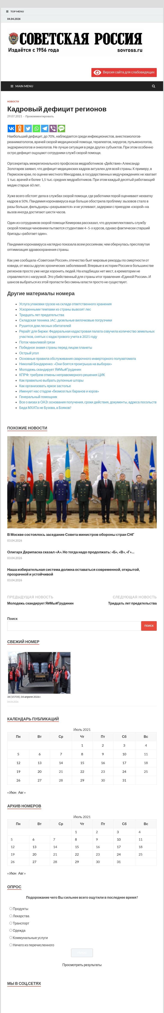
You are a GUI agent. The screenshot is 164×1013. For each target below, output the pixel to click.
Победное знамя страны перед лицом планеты (55, 347)
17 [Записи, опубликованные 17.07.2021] (124, 763)
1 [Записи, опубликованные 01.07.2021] (82, 745)
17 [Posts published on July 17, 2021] (119, 847)
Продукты (20, 909)
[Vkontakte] (11, 128)
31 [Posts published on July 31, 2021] (119, 862)
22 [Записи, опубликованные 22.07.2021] (82, 771)
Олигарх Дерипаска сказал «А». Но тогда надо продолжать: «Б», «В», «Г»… (70, 552)
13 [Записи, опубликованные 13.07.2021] (39, 763)
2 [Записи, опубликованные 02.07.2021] (103, 745)
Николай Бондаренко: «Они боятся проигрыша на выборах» (65, 364)
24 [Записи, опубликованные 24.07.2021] (124, 771)
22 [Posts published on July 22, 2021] (77, 854)
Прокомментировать (39, 116)
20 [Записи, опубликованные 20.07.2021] (39, 771)
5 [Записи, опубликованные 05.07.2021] (18, 754)
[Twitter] (28, 128)
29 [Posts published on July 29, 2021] (77, 862)
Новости (13, 101)
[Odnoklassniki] (19, 128)
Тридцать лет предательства (41, 315)
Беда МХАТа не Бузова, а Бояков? (45, 407)
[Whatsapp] (36, 128)
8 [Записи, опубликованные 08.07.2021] (82, 754)
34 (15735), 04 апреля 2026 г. (24, 696)
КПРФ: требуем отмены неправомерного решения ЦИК (62, 375)
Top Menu (17, 11)
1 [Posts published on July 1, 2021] (76, 832)
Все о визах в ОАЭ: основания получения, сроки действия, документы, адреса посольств (88, 402)
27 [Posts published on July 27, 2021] (34, 862)
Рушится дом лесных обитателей (45, 326)
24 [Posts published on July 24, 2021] (119, 854)
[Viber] (53, 128)
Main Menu (24, 86)
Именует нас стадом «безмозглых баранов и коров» (59, 391)
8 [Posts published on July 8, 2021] (76, 839)
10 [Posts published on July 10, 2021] (119, 839)
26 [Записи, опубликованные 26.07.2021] (18, 780)
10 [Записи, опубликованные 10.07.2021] (124, 754)
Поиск (12, 618)
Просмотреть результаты (81, 965)
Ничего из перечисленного (33, 945)
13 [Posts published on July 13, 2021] (34, 847)
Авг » (22, 792)
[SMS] (61, 128)
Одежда (19, 930)
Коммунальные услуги (30, 938)
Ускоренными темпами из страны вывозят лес (55, 309)
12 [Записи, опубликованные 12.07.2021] (18, 763)
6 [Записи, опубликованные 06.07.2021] (40, 754)
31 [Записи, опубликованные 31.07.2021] (124, 780)
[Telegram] (44, 128)
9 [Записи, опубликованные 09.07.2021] (103, 754)
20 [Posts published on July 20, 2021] (34, 854)
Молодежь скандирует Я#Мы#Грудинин (50, 369)
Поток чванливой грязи (37, 342)
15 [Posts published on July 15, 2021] (77, 847)
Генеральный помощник (38, 397)
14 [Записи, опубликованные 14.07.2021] (61, 763)
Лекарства (21, 916)
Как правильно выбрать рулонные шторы (51, 380)
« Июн (11, 792)
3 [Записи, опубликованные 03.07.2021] (124, 745)
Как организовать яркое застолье (45, 386)
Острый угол (29, 353)
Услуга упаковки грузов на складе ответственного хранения (65, 304)
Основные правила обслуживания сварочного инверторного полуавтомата (77, 358)
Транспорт (21, 923)
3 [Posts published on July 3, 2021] (118, 832)
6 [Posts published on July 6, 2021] (33, 839)
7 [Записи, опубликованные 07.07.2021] (61, 754)
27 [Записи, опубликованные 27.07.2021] (39, 780)
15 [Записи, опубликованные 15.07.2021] (82, 763)
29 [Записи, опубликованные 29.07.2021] (82, 780)
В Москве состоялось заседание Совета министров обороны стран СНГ (70, 534)
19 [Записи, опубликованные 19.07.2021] (18, 771)
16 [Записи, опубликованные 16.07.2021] (103, 763)
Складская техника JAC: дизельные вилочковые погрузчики (65, 320)
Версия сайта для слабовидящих (124, 72)
